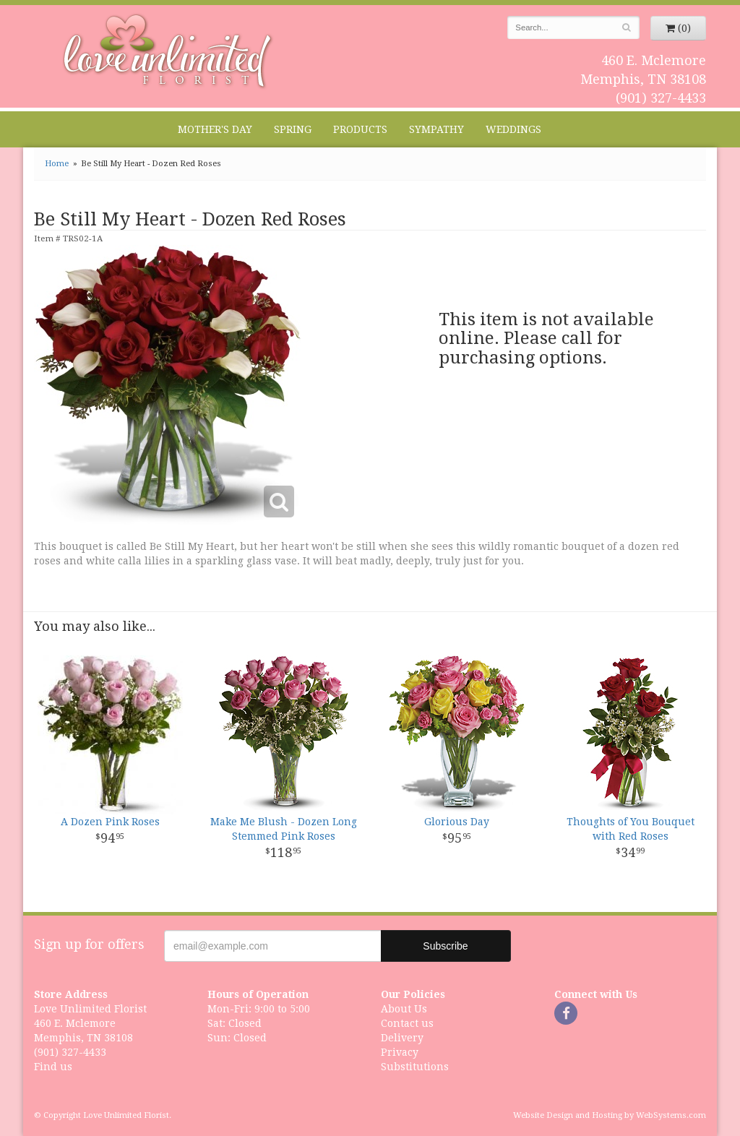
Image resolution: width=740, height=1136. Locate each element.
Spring (292, 129)
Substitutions (415, 1066)
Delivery (402, 1038)
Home (57, 163)
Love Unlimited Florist (168, 51)
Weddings (513, 129)
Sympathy (436, 129)
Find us (53, 1066)
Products (360, 129)
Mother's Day (215, 129)
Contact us (407, 1023)
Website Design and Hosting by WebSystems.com (609, 1115)
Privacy (399, 1052)
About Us (404, 1009)
